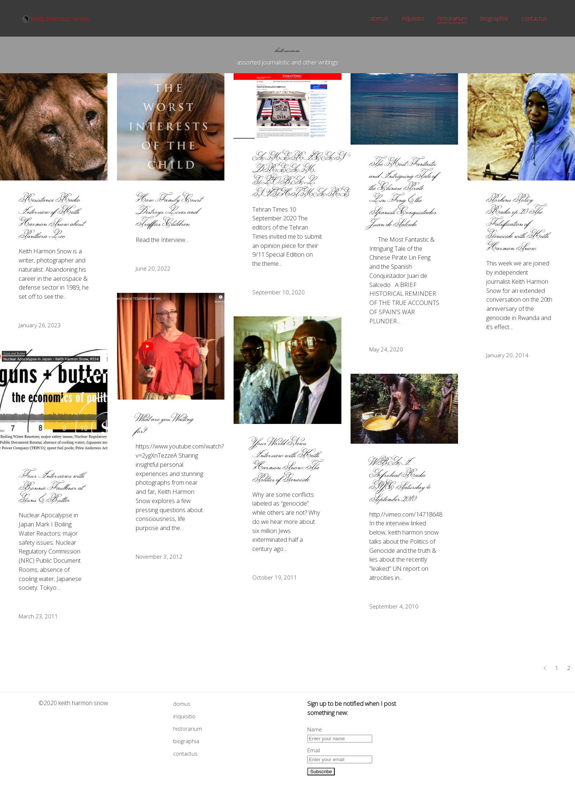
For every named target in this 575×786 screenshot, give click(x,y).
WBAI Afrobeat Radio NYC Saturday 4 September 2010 (400, 480)
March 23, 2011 (38, 616)
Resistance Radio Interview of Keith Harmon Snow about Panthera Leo (51, 217)
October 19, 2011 (274, 577)
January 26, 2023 (40, 325)
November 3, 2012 (159, 556)
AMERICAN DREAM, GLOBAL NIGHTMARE (300, 175)
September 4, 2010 (393, 606)
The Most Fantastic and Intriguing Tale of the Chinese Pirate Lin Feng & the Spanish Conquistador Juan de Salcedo (403, 193)
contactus (185, 753)
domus (182, 703)
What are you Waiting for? (165, 424)
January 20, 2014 (507, 355)
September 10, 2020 (278, 292)
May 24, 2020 (386, 349)
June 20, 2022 (153, 268)
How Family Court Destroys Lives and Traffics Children (169, 211)
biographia (186, 741)
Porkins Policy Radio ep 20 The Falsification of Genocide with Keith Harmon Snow (517, 223)
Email (313, 750)
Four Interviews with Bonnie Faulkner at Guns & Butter (51, 487)
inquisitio (184, 716)
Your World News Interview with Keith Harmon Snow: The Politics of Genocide (285, 460)
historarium (187, 728)
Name (314, 729)
